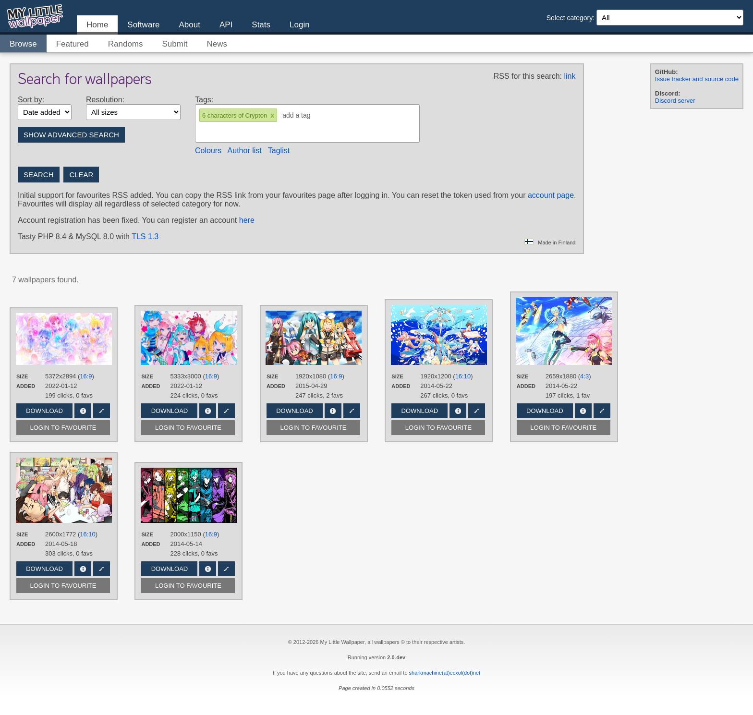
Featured (72, 43)
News (216, 43)
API (225, 24)
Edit (101, 410)
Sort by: (31, 100)
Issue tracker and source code (697, 79)
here (247, 220)
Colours (208, 150)
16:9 (86, 376)
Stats (261, 24)
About (189, 24)
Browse (23, 43)
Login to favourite (63, 427)
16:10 (463, 376)
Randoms (125, 43)
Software (143, 24)
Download (44, 410)
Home (97, 24)
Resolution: (105, 100)
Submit (175, 43)
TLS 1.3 (145, 236)
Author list (245, 150)
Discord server (675, 100)
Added (25, 386)
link (569, 76)
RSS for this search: (528, 76)
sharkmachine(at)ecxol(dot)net (445, 673)
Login (300, 24)
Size (22, 376)
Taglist (279, 150)
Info (82, 410)
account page (551, 195)
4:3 (584, 376)
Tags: (204, 100)
